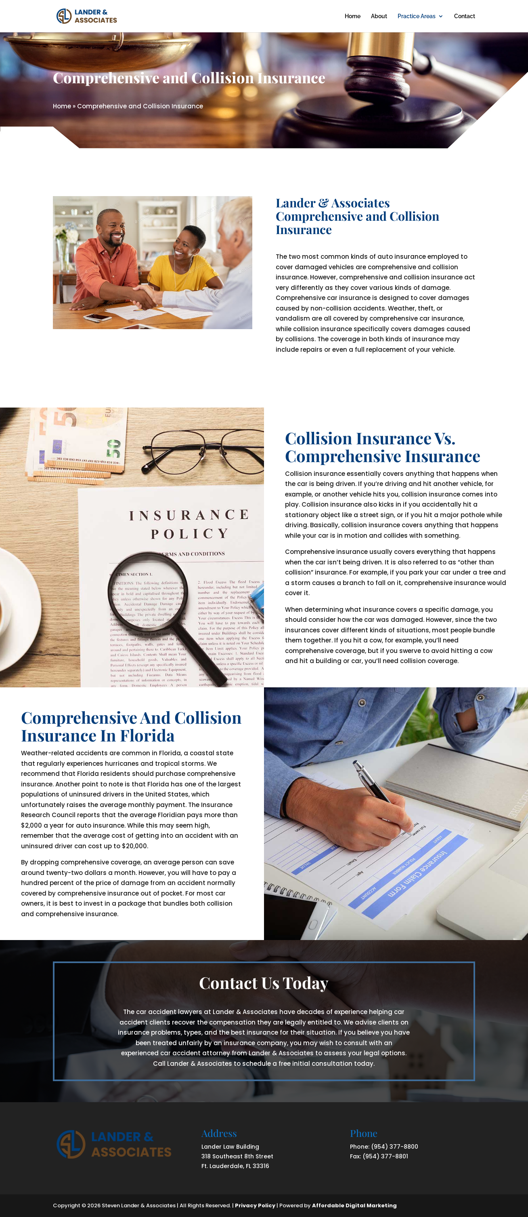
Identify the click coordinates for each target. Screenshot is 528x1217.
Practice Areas (417, 16)
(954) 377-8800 (394, 1147)
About (379, 16)
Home (352, 16)
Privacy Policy (255, 1205)
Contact (464, 16)
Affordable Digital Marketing (354, 1205)
